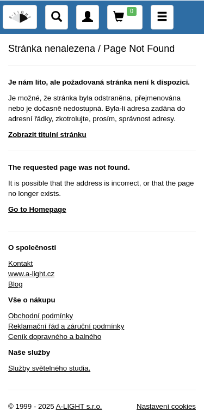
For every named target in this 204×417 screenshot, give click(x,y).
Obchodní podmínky (40, 316)
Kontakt (20, 263)
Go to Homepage (37, 209)
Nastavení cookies (166, 406)
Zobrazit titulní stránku (47, 134)
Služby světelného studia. (49, 368)
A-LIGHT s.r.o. (79, 406)
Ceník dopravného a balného (54, 336)
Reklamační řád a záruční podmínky (66, 326)
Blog (15, 284)
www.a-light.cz (31, 274)
